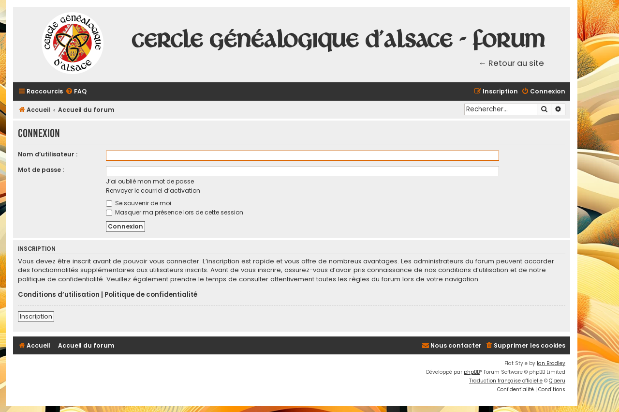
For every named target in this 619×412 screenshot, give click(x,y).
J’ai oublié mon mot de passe (150, 181)
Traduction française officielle (506, 380)
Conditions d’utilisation (59, 294)
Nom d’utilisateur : (47, 154)
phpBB (472, 372)
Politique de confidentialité (150, 294)
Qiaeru (557, 380)
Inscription (36, 316)
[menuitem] (76, 91)
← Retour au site (512, 63)
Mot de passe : (41, 170)
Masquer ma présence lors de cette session (174, 212)
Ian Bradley (551, 363)
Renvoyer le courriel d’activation (153, 190)
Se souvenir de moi (138, 203)
